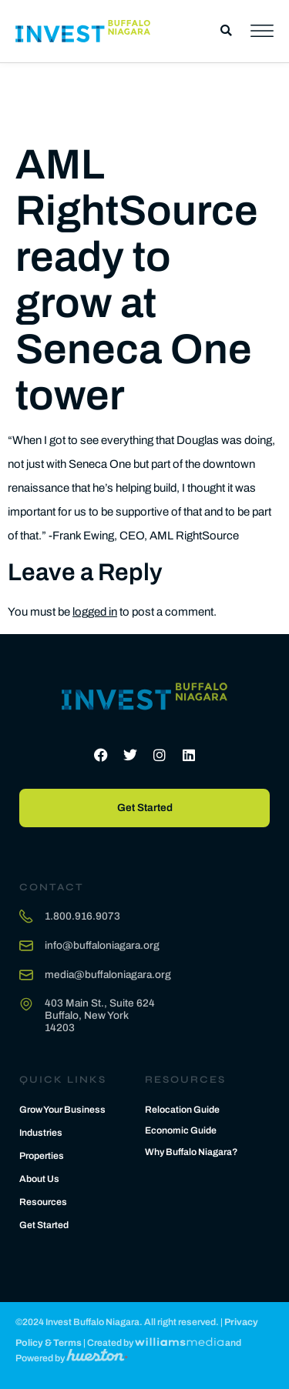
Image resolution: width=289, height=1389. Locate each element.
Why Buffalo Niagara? (191, 1152)
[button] (226, 31)
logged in (94, 612)
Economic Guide (181, 1130)
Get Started (44, 1225)
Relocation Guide (182, 1109)
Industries (40, 1132)
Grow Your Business (62, 1109)
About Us (39, 1179)
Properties (41, 1155)
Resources (43, 1202)
